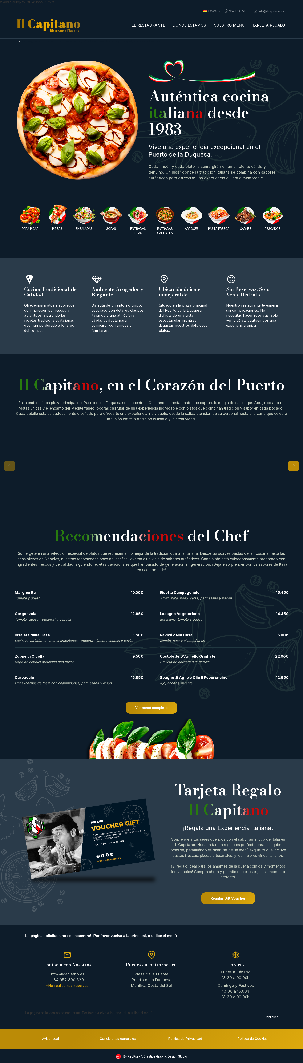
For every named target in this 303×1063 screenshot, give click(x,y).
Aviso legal (50, 1038)
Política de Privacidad (185, 1038)
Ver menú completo (151, 708)
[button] (9, 466)
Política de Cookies (252, 1038)
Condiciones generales (118, 1038)
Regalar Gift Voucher (228, 898)
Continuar (271, 1011)
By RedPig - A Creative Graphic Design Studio (154, 1055)
